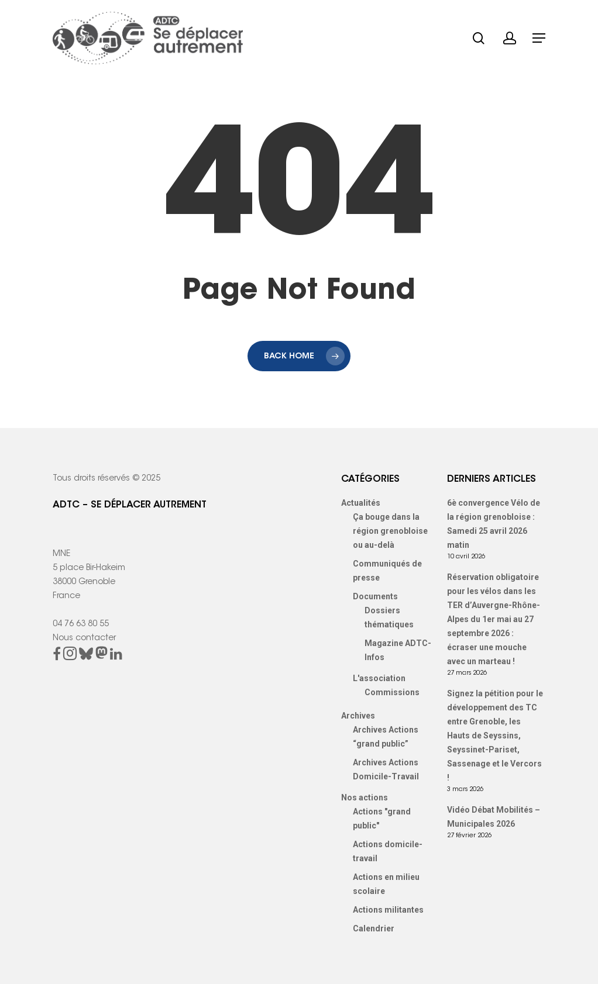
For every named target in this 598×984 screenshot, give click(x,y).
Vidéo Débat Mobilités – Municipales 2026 (493, 816)
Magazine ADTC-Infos (398, 650)
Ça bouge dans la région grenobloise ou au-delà (390, 531)
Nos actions (364, 797)
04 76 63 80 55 (81, 624)
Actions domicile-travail (387, 851)
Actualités (360, 502)
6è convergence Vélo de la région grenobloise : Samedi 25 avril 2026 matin (493, 524)
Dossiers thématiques (389, 617)
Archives (358, 715)
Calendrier (373, 928)
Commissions (392, 692)
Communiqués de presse (387, 570)
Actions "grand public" (382, 818)
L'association (379, 678)
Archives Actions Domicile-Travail (386, 769)
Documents (375, 596)
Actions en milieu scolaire (386, 884)
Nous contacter (84, 638)
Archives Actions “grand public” (385, 736)
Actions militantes (388, 909)
